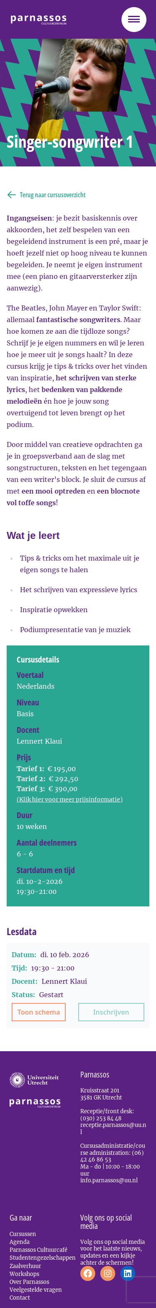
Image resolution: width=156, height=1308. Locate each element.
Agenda (20, 1242)
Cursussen (23, 1234)
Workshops (24, 1274)
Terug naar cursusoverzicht (46, 195)
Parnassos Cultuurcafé (38, 1249)
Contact (20, 1297)
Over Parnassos (29, 1281)
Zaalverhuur (25, 1266)
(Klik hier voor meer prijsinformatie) (70, 799)
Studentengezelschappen (43, 1257)
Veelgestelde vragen (36, 1289)
